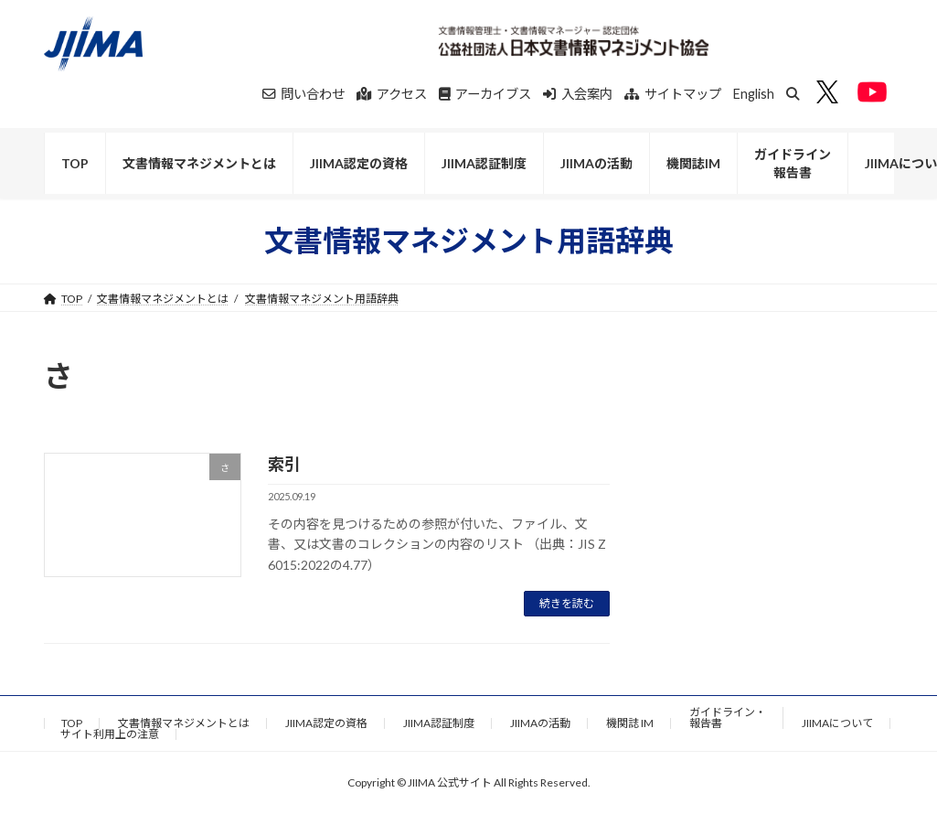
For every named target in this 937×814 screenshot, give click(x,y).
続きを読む (566, 603)
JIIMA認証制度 (438, 723)
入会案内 (577, 94)
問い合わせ (303, 94)
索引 (284, 464)
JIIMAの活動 (540, 723)
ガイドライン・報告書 (727, 717)
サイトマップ (672, 94)
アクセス (392, 94)
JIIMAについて (837, 723)
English (753, 94)
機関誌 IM (630, 723)
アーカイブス (485, 94)
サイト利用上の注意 (109, 734)
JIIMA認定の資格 (326, 723)
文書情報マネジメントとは (163, 298)
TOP (71, 723)
